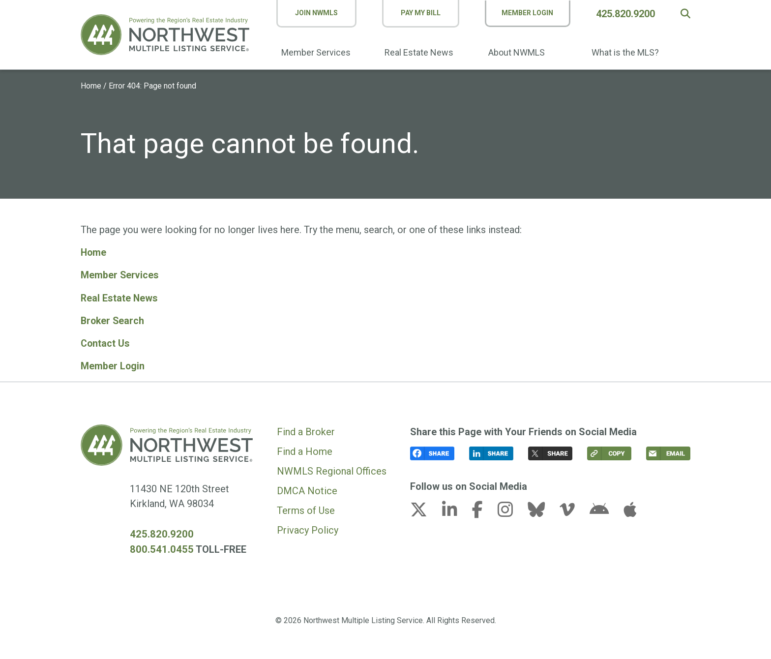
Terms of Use (306, 509)
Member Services (320, 52)
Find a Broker (306, 431)
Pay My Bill (423, 13)
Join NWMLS (320, 13)
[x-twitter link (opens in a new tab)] (425, 511)
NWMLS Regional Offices (331, 470)
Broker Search (113, 320)
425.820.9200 (627, 14)
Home (91, 85)
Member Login (529, 13)
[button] (685, 14)
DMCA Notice (307, 490)
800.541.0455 (159, 548)
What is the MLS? (626, 52)
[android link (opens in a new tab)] (605, 511)
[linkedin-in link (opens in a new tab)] (456, 511)
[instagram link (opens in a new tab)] (511, 511)
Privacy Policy (307, 529)
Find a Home (304, 450)
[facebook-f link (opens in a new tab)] (483, 511)
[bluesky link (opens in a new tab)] (542, 511)
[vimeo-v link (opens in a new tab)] (573, 511)
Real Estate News (421, 52)
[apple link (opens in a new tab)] (629, 511)
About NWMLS (518, 52)
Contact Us (106, 343)
